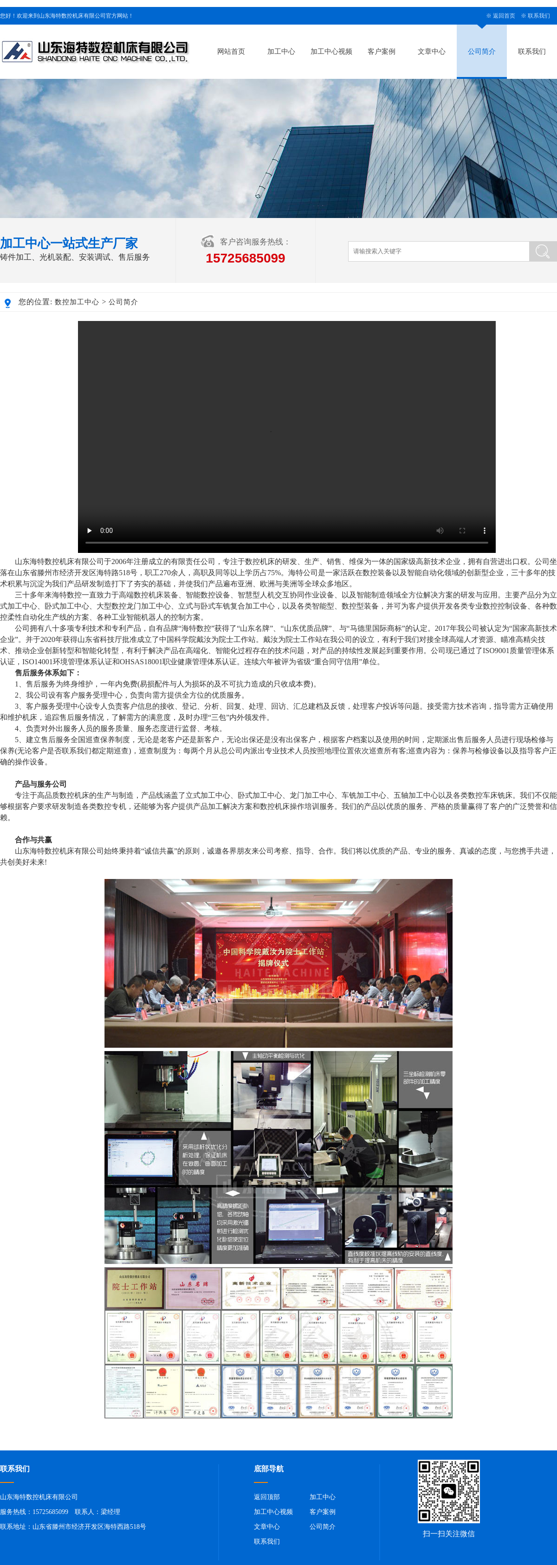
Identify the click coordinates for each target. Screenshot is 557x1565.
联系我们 (539, 16)
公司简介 (482, 51)
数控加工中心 (77, 302)
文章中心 (432, 51)
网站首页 (231, 51)
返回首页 (504, 16)
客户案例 (381, 51)
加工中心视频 (331, 51)
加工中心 (281, 51)
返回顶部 (267, 1497)
